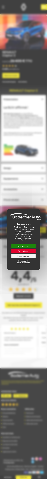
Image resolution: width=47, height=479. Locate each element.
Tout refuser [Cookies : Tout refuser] (23, 251)
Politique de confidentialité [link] (23, 262)
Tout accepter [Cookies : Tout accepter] (23, 246)
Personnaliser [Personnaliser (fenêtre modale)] (23, 256)
